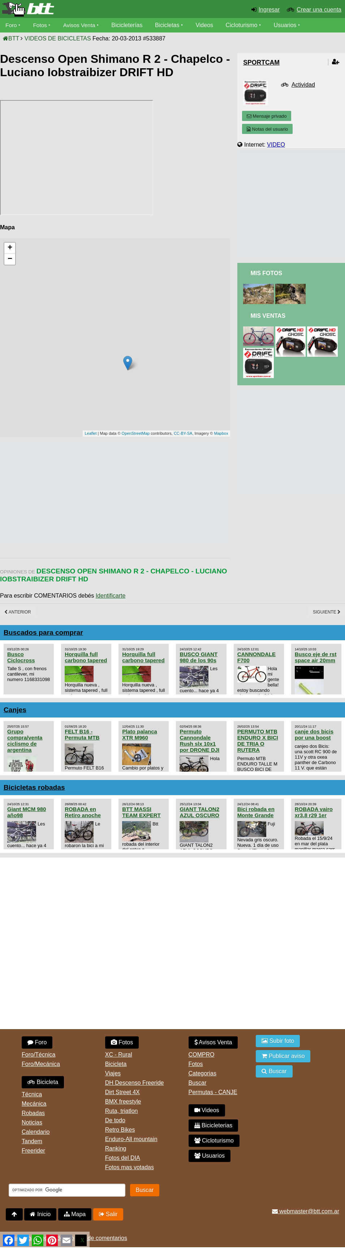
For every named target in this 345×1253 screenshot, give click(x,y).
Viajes (113, 1073)
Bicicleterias (213, 1125)
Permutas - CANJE (213, 1092)
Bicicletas (171, 25)
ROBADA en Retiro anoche (83, 812)
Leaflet (90, 433)
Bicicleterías (129, 25)
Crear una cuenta (319, 9)
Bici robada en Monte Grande (256, 812)
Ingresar (269, 9)
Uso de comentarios (101, 1238)
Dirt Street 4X (122, 1092)
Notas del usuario (267, 129)
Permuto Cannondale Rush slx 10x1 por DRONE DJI (199, 740)
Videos (207, 25)
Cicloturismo (244, 25)
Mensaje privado (266, 116)
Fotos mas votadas (129, 1167)
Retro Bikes (120, 1130)
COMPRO (202, 1055)
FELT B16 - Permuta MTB (82, 734)
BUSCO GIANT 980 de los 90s (198, 657)
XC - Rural (118, 1055)
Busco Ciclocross (21, 657)
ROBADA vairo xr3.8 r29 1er (314, 812)
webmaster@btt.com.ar (305, 1211)
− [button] (10, 259)
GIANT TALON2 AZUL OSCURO (199, 812)
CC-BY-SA (183, 433)
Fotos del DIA (122, 1158)
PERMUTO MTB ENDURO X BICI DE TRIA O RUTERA (257, 740)
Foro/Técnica (38, 1055)
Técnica (32, 1094)
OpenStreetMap (136, 433)
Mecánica (34, 1104)
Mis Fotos (266, 273)
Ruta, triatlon (121, 1111)
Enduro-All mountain (131, 1139)
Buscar (198, 1083)
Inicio (40, 1214)
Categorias (202, 1073)
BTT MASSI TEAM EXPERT (141, 812)
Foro (11, 25)
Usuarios (287, 25)
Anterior (17, 612)
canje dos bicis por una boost (314, 734)
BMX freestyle (123, 1101)
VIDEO (276, 145)
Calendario (35, 1132)
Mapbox (221, 433)
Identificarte (111, 596)
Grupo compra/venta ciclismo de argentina (24, 740)
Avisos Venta (81, 25)
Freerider (33, 1151)
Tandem (32, 1141)
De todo (115, 1120)
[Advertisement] (131, 492)
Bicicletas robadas (34, 787)
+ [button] (10, 248)
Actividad (303, 85)
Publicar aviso (283, 1056)
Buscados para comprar (43, 632)
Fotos (41, 25)
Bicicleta (42, 1082)
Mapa (75, 1214)
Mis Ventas (267, 316)
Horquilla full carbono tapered (86, 657)
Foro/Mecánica (41, 1064)
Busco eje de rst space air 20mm (316, 657)
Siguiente (327, 612)
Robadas (33, 1113)
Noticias (32, 1122)
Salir (108, 1214)
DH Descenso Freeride (134, 1083)
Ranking (115, 1148)
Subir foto (278, 1041)
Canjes (15, 710)
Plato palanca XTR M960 (139, 734)
